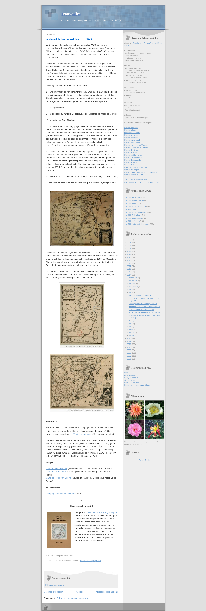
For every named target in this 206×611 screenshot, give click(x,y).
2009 (129, 350)
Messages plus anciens (107, 592)
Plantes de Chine (131, 152)
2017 (129, 266)
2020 (129, 257)
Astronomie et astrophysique (135, 180)
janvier (132, 335)
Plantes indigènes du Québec (136, 145)
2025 (129, 243)
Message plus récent (53, 592)
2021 (129, 254)
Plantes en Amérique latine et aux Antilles (140, 172)
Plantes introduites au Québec (136, 147)
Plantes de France (131, 162)
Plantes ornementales (133, 140)
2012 (129, 341)
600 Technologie (134, 215)
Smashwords (138, 43)
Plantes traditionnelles (133, 155)
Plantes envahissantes (133, 157)
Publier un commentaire (54, 585)
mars (131, 329)
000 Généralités (134, 197)
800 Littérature (134, 221)
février (132, 333)
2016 (129, 269)
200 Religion (133, 203)
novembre (133, 281)
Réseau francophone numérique (137, 385)
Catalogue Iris (129, 380)
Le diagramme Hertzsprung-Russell (143, 304)
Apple (126, 45)
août (131, 289)
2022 (129, 251)
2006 (129, 359)
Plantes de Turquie (131, 170)
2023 (129, 249)
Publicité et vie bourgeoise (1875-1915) (144, 312)
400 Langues (133, 209)
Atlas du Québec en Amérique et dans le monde (143, 182)
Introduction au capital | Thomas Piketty (144, 307)
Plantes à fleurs (130, 130)
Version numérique (82, 434)
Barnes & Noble (150, 43)
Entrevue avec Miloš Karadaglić (141, 310)
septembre (133, 287)
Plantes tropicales (131, 137)
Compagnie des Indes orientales (61, 493)
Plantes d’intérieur (131, 150)
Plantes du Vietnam (132, 165)
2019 (129, 260)
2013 (129, 338)
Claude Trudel (144, 460)
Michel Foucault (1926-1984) (140, 295)
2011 (129, 344)
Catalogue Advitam (131, 383)
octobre (132, 284)
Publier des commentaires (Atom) (72, 598)
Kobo (159, 43)
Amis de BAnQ (130, 375)
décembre (133, 278)
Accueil (79, 592)
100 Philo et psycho (136, 200)
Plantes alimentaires (132, 135)
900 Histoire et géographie (90, 561)
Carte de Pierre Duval (56, 471)
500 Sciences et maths (137, 212)
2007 (129, 356)
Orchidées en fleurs (132, 133)
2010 (129, 347)
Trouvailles (70, 14)
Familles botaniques (132, 142)
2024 (129, 246)
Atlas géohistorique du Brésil (140, 321)
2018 (129, 263)
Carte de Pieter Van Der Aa (58, 478)
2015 (129, 272)
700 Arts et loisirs (135, 218)
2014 (129, 275)
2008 (129, 353)
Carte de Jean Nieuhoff (56, 468)
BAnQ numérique (131, 378)
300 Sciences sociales (137, 206)
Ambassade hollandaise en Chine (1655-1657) (69, 38)
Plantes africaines (131, 128)
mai (131, 324)
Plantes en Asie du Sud (133, 175)
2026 (129, 240)
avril (131, 327)
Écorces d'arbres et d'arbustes (136, 167)
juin (130, 292)
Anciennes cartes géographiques (102, 512)
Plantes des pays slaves (134, 160)
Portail (126, 373)
